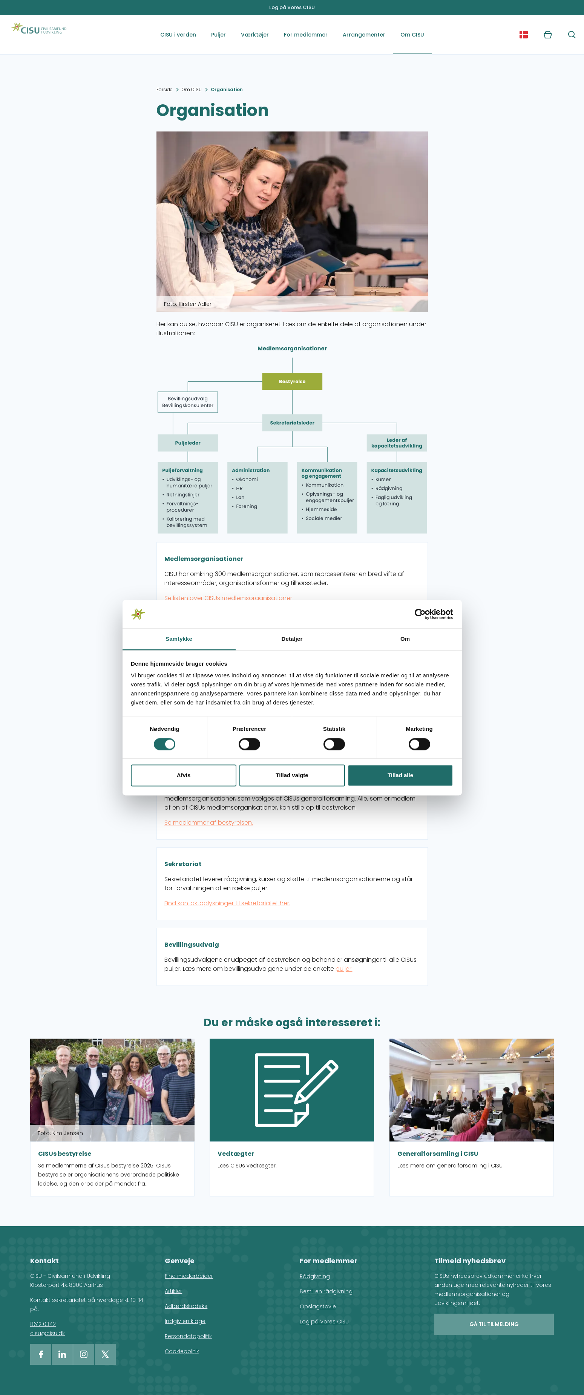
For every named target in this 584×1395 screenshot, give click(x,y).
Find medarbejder (189, 1276)
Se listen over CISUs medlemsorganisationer (228, 598)
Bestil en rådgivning (326, 1291)
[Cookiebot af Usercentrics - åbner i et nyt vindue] (420, 614)
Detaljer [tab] (292, 639)
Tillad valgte (292, 775)
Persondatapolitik (188, 1336)
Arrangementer (364, 34)
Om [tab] (405, 639)
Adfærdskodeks (186, 1306)
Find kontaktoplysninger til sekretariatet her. (227, 903)
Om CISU (412, 34)
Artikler (173, 1291)
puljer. (344, 968)
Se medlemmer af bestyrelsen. (208, 822)
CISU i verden (178, 34)
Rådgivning (315, 1276)
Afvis (184, 775)
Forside (164, 89)
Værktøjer (255, 34)
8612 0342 (43, 1324)
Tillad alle (400, 775)
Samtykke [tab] (179, 639)
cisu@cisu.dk (47, 1333)
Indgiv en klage (185, 1321)
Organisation (227, 89)
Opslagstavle (318, 1306)
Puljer (218, 34)
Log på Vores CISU (292, 7)
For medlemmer (306, 34)
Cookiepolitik (182, 1351)
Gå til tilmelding (494, 1324)
